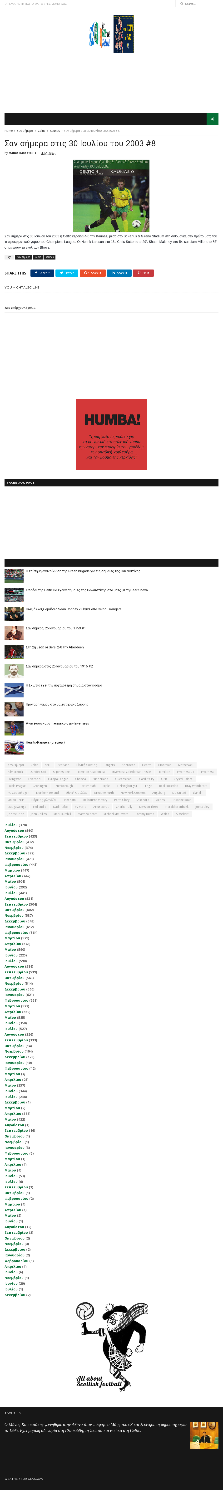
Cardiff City (146, 779)
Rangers (109, 765)
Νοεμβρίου (14, 848)
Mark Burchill (62, 814)
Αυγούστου (14, 830)
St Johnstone (61, 772)
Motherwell (185, 765)
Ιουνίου (11, 887)
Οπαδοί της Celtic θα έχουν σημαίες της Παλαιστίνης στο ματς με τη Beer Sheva (87, 590)
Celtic (41, 131)
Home (9, 131)
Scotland (63, 765)
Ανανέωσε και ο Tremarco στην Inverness (57, 723)
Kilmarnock (15, 772)
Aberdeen (128, 765)
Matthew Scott (87, 814)
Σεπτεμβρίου (16, 836)
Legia (148, 786)
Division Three (149, 807)
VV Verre (80, 807)
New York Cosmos (133, 793)
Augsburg (158, 793)
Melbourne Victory (95, 800)
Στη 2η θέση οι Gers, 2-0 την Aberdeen (55, 647)
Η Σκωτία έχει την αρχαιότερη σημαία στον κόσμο (64, 685)
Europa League (58, 779)
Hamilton (164, 772)
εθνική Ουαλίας (76, 793)
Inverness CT (185, 772)
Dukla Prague (17, 786)
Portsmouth (88, 786)
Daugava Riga (17, 807)
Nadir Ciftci (60, 807)
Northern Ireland (47, 793)
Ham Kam (69, 800)
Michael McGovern (116, 814)
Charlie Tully (124, 807)
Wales (165, 814)
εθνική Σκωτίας (86, 765)
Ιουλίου (11, 825)
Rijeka (106, 786)
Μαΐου (10, 882)
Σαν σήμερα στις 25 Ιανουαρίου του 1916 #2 (59, 666)
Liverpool (34, 779)
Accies (160, 800)
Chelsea (80, 779)
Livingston (14, 779)
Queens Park (123, 779)
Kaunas (55, 131)
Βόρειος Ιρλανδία (43, 800)
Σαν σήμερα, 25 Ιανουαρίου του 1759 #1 (56, 628)
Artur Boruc (101, 807)
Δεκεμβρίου (15, 853)
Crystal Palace (183, 779)
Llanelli (197, 793)
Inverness (207, 772)
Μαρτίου (12, 870)
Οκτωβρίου (15, 842)
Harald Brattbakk (176, 807)
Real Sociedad (168, 786)
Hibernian (164, 765)
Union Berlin (16, 800)
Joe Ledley (202, 807)
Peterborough (63, 786)
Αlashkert (182, 814)
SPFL (48, 765)
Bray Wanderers (196, 786)
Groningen (40, 786)
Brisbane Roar (181, 800)
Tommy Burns (144, 814)
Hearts (146, 765)
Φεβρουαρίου (16, 865)
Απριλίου (13, 876)
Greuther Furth (104, 793)
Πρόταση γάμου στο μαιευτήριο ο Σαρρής (57, 704)
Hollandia (39, 807)
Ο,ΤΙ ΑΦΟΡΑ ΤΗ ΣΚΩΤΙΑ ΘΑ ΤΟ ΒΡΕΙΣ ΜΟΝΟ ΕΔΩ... (36, 3)
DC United (179, 793)
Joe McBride (16, 814)
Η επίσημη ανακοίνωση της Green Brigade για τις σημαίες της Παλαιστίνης (83, 571)
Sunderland (100, 779)
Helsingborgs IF (127, 786)
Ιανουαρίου (15, 859)
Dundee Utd (38, 772)
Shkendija (142, 800)
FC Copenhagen (18, 793)
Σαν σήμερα (25, 131)
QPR (164, 779)
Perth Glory (121, 800)
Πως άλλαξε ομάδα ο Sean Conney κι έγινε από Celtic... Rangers (74, 609)
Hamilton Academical (91, 772)
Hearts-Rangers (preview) (45, 743)
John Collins (39, 814)
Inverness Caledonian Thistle (131, 772)
